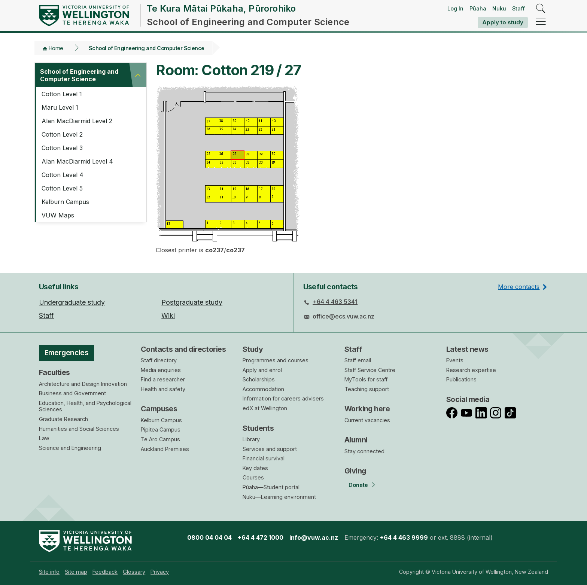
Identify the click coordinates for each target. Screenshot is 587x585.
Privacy (159, 572)
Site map (76, 572)
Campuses (159, 408)
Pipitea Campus (160, 429)
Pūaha (477, 8)
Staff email (357, 360)
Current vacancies (367, 420)
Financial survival (264, 458)
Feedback (105, 572)
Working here (367, 408)
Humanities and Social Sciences (79, 429)
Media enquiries (161, 370)
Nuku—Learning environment (279, 497)
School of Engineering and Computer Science (146, 48)
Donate (358, 485)
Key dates (255, 468)
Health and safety (163, 389)
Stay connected (364, 451)
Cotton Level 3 (62, 148)
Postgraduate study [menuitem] (191, 302)
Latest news (467, 349)
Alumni (356, 439)
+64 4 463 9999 (404, 537)
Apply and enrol (262, 370)
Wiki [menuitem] (168, 315)
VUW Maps (58, 215)
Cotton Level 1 (62, 94)
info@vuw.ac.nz (313, 537)
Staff (518, 8)
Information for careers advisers (283, 398)
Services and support (270, 449)
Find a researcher (163, 379)
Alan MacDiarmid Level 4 (77, 161)
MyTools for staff (365, 379)
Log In (455, 8)
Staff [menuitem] (46, 315)
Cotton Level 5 (62, 188)
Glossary (134, 572)
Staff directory (159, 360)
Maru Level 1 (60, 107)
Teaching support (366, 389)
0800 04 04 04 (209, 537)
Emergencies (67, 352)
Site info (49, 572)
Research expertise (471, 370)
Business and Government (72, 393)
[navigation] (540, 21)
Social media (467, 399)
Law (44, 438)
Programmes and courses (275, 360)
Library (251, 439)
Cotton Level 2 (62, 134)
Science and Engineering (70, 448)
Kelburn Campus (65, 201)
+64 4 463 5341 (335, 301)
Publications (461, 379)
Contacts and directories (183, 349)
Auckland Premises (165, 449)
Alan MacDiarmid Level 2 (77, 121)
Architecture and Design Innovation (83, 384)
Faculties (54, 372)
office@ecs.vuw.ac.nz (343, 316)
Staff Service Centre (369, 370)
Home (56, 48)
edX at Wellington (265, 408)
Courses (253, 477)
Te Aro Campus (160, 439)
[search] (540, 8)
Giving (355, 470)
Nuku (499, 8)
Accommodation (263, 389)
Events (454, 360)
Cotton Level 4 (62, 175)
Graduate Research (63, 419)
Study (253, 349)
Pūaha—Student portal (271, 487)
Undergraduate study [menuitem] (72, 302)
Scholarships (259, 379)
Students (258, 428)
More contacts (518, 286)
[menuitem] (49, 571)
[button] (137, 75)
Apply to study (502, 22)
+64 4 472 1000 (260, 537)
